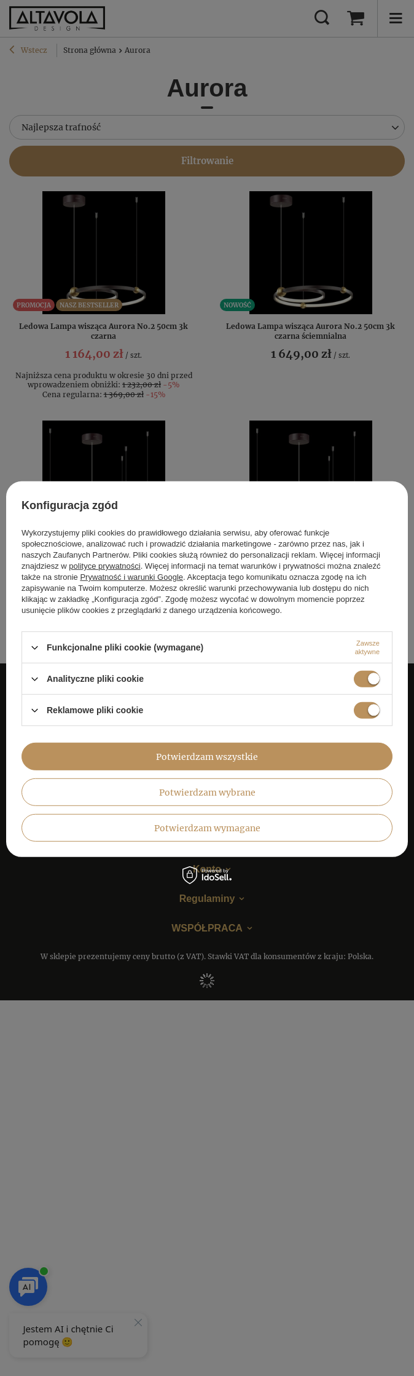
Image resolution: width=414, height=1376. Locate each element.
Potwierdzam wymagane (207, 827)
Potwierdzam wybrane (207, 791)
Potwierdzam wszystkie (207, 756)
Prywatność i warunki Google (131, 577)
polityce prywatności (104, 566)
